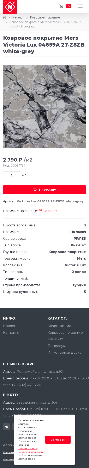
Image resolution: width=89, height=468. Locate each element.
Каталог (18, 17)
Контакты (11, 333)
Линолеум (57, 346)
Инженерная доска (64, 352)
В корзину (44, 189)
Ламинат (55, 339)
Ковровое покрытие (45, 17)
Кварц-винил (59, 326)
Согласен (58, 439)
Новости (10, 326)
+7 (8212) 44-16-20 (26, 385)
